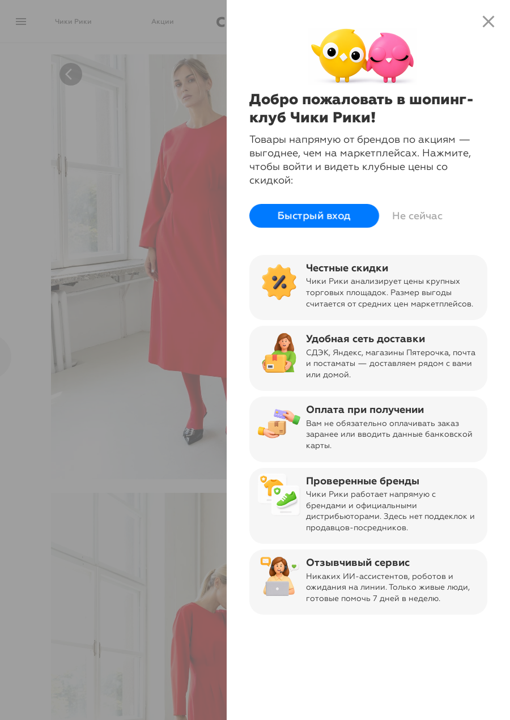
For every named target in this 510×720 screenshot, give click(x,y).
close (488, 21)
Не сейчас (417, 216)
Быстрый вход (314, 216)
